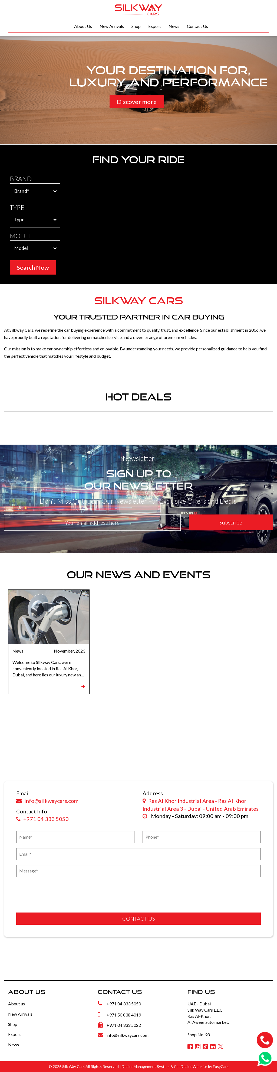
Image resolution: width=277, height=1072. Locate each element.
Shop (136, 26)
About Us (83, 26)
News (174, 26)
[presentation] (48, 892)
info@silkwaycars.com (47, 800)
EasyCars (221, 1066)
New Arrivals (112, 26)
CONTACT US (138, 918)
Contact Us (197, 26)
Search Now (33, 267)
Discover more (137, 101)
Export (154, 26)
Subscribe (230, 522)
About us (16, 1003)
